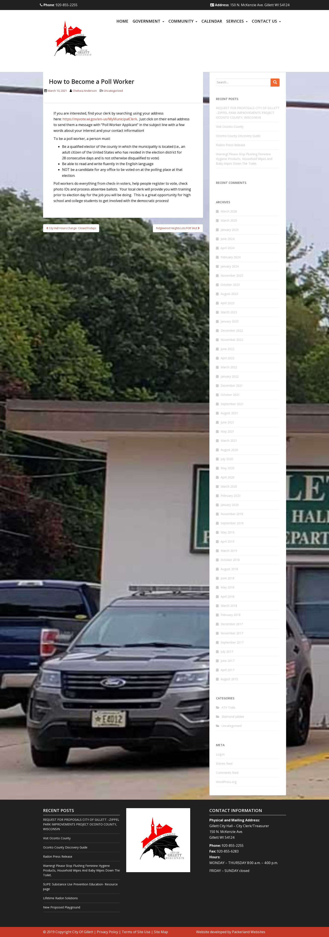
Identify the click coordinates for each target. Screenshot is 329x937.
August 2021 (229, 413)
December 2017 (232, 624)
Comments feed (227, 773)
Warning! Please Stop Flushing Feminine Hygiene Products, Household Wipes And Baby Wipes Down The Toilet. (244, 159)
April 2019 (227, 541)
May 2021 (227, 431)
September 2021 (232, 404)
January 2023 (230, 321)
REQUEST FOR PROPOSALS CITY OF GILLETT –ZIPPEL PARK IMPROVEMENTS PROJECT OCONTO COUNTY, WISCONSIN (248, 112)
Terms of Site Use (136, 932)
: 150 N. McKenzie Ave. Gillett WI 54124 (249, 5)
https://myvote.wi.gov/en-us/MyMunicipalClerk (99, 119)
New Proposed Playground (61, 907)
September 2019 (232, 523)
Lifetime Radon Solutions (60, 898)
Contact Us (264, 21)
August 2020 (229, 450)
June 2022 (227, 349)
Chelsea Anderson (85, 91)
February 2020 (231, 496)
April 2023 (227, 303)
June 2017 (227, 661)
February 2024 (231, 257)
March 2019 (229, 551)
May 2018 (227, 587)
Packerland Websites (248, 932)
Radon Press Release (230, 145)
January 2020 (230, 505)
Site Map (161, 932)
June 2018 (227, 578)
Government (146, 21)
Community (180, 21)
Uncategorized (113, 91)
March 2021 (229, 441)
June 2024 (227, 239)
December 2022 (232, 330)
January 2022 (230, 376)
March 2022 (229, 367)
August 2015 (229, 679)
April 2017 (227, 670)
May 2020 (227, 468)
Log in (220, 754)
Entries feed (224, 763)
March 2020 (229, 486)
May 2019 (227, 532)
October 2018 (230, 560)
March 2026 (229, 211)
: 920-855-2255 (58, 5)
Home (122, 21)
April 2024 (227, 248)
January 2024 (230, 266)
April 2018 (227, 596)
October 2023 (230, 285)
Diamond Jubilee (233, 717)
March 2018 (229, 606)
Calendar (211, 21)
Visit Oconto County (229, 127)
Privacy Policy (107, 932)
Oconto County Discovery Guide (238, 136)
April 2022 (227, 358)
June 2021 (227, 422)
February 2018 (231, 615)
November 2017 (232, 633)
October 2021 (230, 395)
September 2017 (232, 642)
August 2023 (229, 294)
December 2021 (232, 386)
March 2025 (229, 220)
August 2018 (229, 569)
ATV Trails (228, 707)
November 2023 (232, 275)
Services (235, 21)
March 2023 (229, 312)
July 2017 (227, 651)
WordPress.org (226, 782)
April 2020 (227, 477)
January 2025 (230, 230)
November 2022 (232, 340)
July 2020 (227, 459)
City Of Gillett (82, 932)
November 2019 (232, 514)
